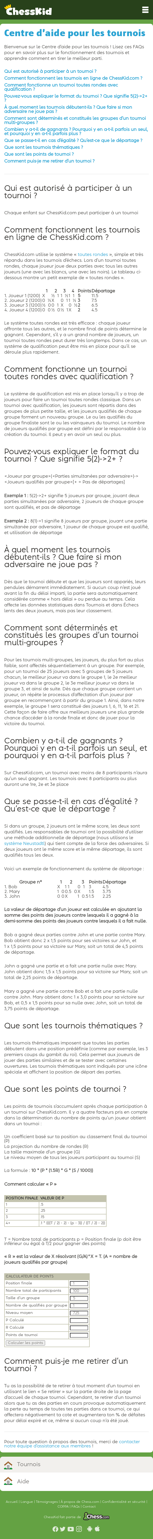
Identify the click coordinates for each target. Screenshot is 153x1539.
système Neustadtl (24, 844)
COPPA (64, 1506)
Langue (27, 1501)
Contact (89, 1506)
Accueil (12, 1501)
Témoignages (47, 1501)
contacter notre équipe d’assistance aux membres (72, 1444)
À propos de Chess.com (80, 1501)
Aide (23, 1481)
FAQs (76, 1506)
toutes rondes (93, 255)
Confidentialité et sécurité (124, 1501)
